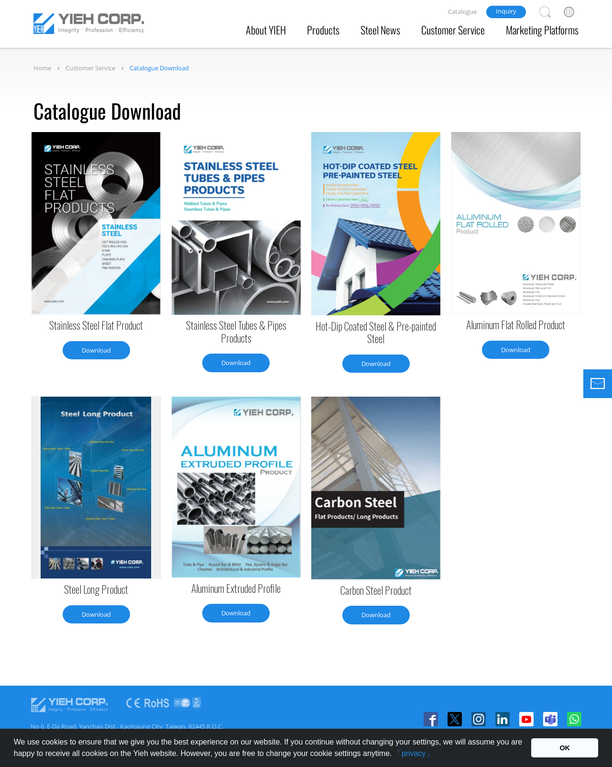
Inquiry (506, 11)
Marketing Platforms (542, 29)
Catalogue (462, 11)
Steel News (380, 29)
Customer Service (453, 29)
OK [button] (564, 748)
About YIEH (266, 29)
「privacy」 (414, 753)
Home (42, 68)
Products (323, 29)
